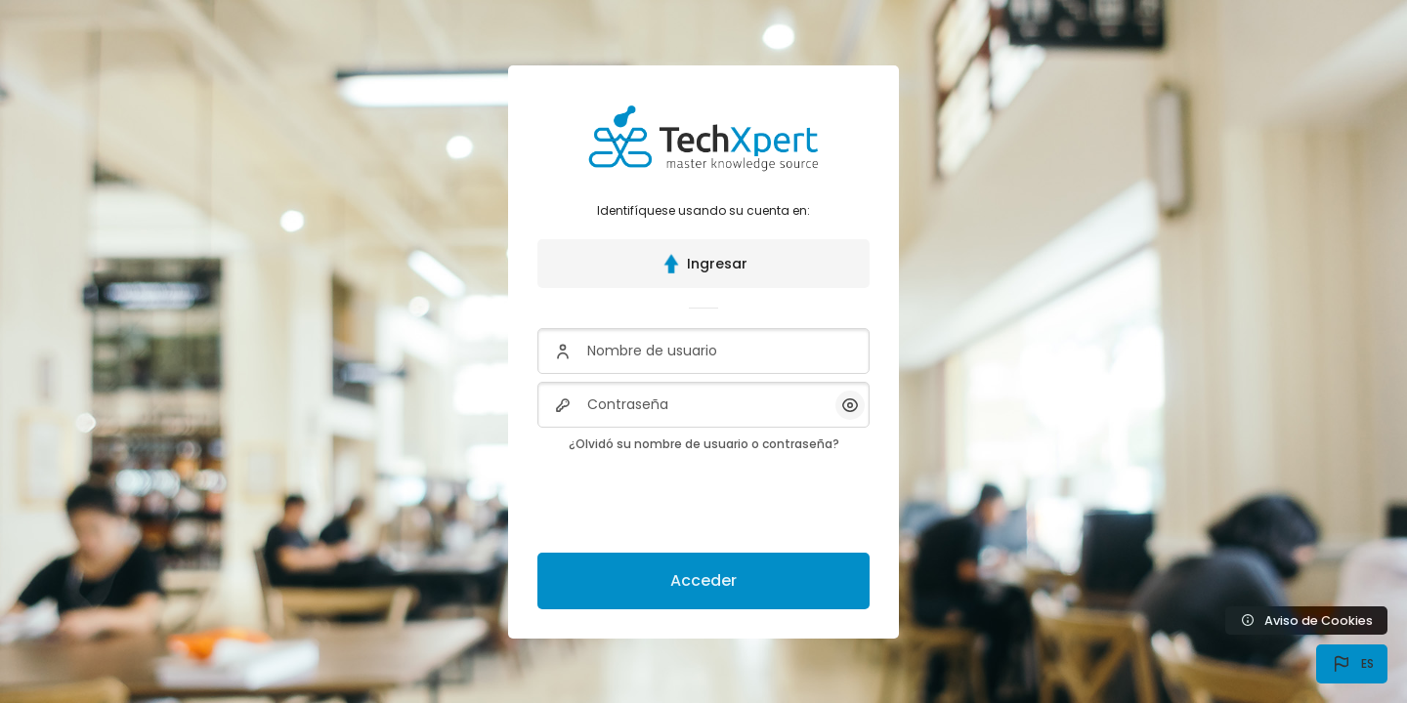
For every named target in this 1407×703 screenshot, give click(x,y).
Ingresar (703, 263)
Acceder (703, 580)
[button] (1351, 663)
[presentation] (685, 499)
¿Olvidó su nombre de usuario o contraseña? (704, 443)
